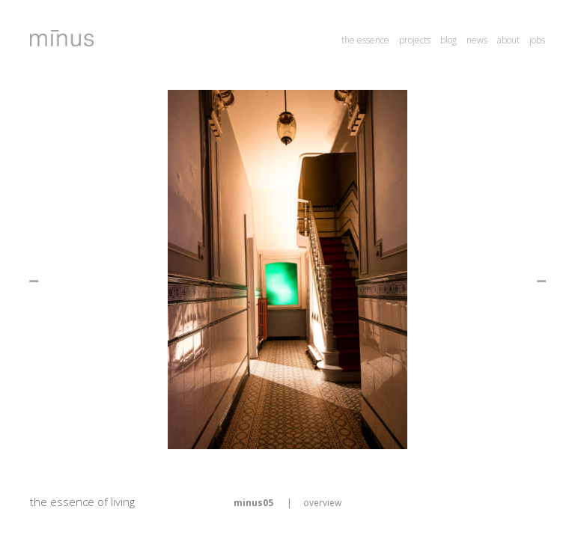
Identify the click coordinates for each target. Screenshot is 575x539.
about (508, 40)
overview (322, 502)
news (476, 40)
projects (415, 40)
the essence (365, 40)
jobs (537, 40)
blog (448, 40)
